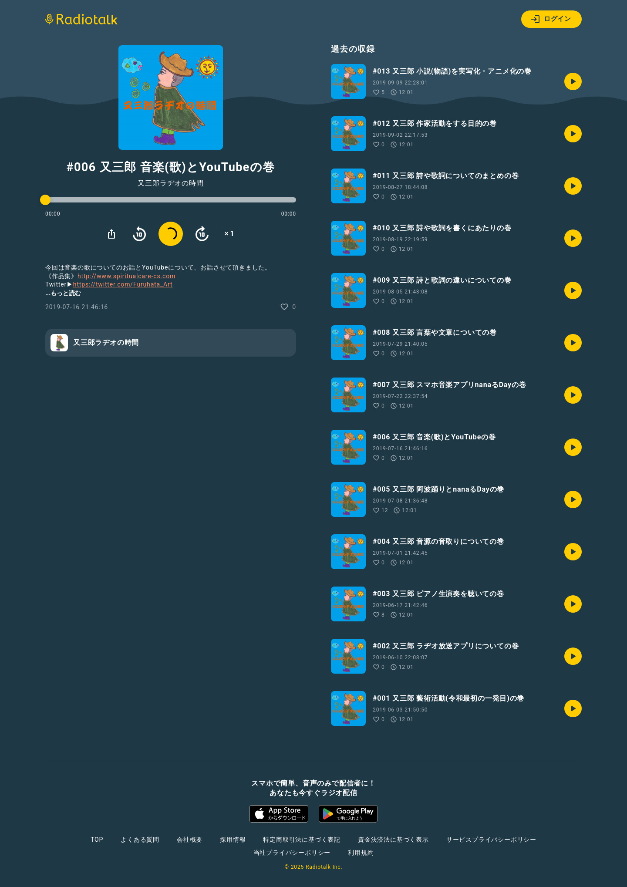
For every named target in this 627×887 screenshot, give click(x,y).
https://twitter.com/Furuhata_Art (123, 284)
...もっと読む (63, 293)
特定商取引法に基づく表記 (301, 839)
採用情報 (233, 839)
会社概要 (189, 839)
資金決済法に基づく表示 (393, 839)
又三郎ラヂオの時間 (170, 183)
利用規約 (361, 852)
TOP (97, 839)
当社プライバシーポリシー (292, 852)
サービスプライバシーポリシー (491, 839)
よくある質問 (140, 839)
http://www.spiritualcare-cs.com (126, 276)
